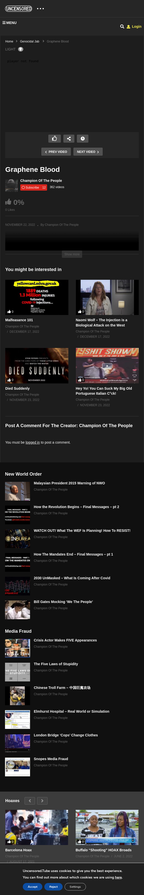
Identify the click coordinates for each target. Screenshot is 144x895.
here (118, 877)
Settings (75, 887)
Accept (32, 887)
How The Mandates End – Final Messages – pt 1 (73, 554)
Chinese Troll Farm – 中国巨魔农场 (62, 688)
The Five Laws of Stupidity (56, 664)
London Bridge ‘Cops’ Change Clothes (66, 735)
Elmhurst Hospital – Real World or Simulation (71, 711)
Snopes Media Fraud (51, 759)
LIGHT (14, 49)
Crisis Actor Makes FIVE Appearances (65, 640)
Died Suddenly (17, 388)
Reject (53, 887)
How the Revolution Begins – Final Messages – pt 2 (76, 507)
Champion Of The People (41, 181)
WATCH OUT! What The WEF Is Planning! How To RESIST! (82, 531)
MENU (10, 23)
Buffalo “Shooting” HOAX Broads (103, 850)
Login (134, 26)
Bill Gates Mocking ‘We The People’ (63, 602)
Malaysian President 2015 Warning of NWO (69, 483)
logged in (33, 442)
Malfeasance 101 (19, 320)
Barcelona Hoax (18, 850)
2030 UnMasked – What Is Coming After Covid (72, 578)
